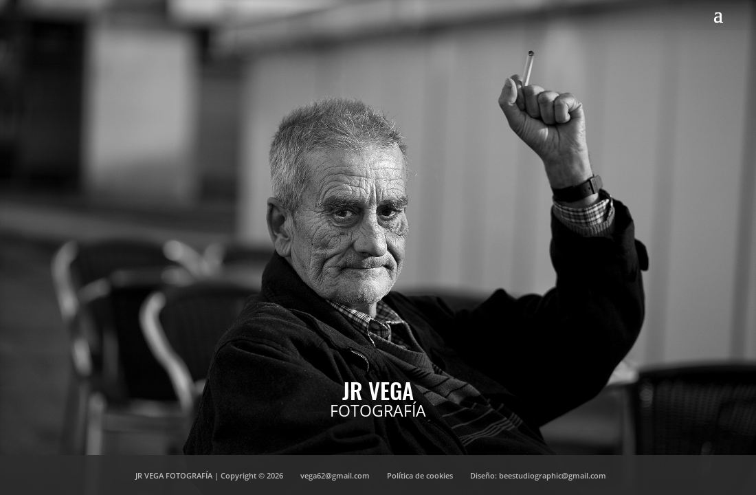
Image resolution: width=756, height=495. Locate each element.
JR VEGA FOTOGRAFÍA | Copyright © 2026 (209, 475)
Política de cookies (420, 475)
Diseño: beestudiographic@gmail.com (538, 475)
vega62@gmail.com (335, 475)
